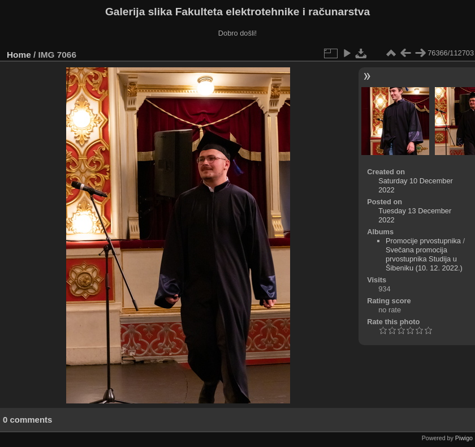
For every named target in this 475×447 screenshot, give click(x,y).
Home (19, 54)
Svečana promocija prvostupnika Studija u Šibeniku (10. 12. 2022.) (424, 259)
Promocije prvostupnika (423, 241)
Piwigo (464, 438)
